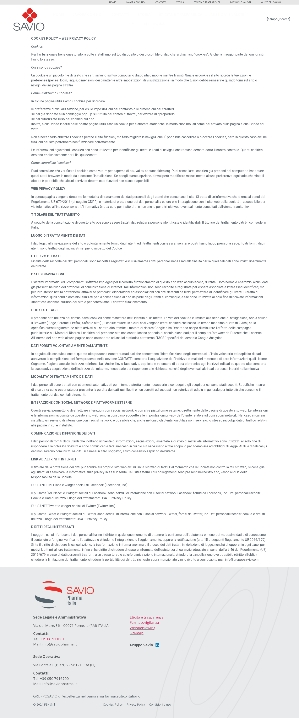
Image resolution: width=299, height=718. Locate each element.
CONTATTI (160, 2)
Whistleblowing (142, 627)
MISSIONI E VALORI (240, 2)
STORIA (180, 2)
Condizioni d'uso (160, 704)
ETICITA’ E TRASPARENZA (207, 2)
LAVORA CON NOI (135, 2)
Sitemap (136, 633)
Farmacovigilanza (144, 622)
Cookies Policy (113, 704)
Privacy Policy (136, 704)
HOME (112, 2)
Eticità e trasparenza (147, 617)
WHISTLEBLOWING (271, 2)
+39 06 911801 (52, 639)
